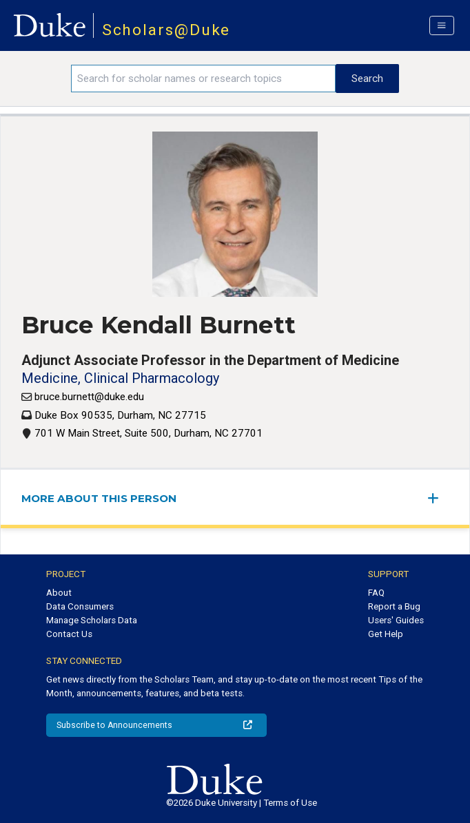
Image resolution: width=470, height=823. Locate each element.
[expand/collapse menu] (438, 498)
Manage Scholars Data (91, 620)
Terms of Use (290, 803)
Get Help (385, 634)
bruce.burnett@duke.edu (89, 396)
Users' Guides (396, 620)
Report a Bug (394, 606)
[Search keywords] (203, 78)
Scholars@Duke (166, 30)
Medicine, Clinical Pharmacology (120, 378)
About (59, 592)
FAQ (376, 592)
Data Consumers (80, 606)
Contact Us (69, 634)
